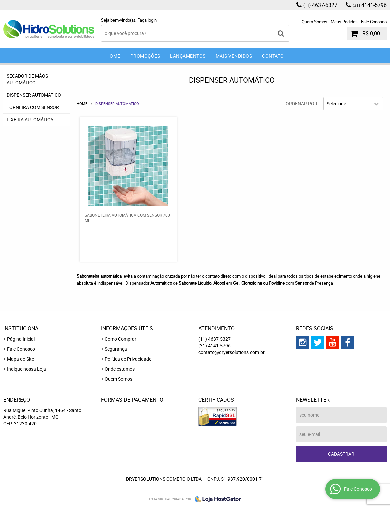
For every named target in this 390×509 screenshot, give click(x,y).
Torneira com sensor (33, 107)
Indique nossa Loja (26, 369)
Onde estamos (120, 369)
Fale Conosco (374, 22)
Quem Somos (314, 22)
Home (113, 56)
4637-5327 (320, 5)
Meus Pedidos (344, 22)
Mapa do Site (20, 359)
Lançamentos (188, 56)
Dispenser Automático (34, 95)
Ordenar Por (301, 103)
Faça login (147, 20)
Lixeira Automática (30, 119)
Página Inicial (21, 339)
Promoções (145, 56)
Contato (273, 56)
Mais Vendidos (234, 56)
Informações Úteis (127, 328)
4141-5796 (370, 5)
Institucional (22, 328)
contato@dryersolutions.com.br (231, 352)
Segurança (116, 349)
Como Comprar (120, 339)
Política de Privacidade (128, 359)
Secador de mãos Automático (27, 79)
